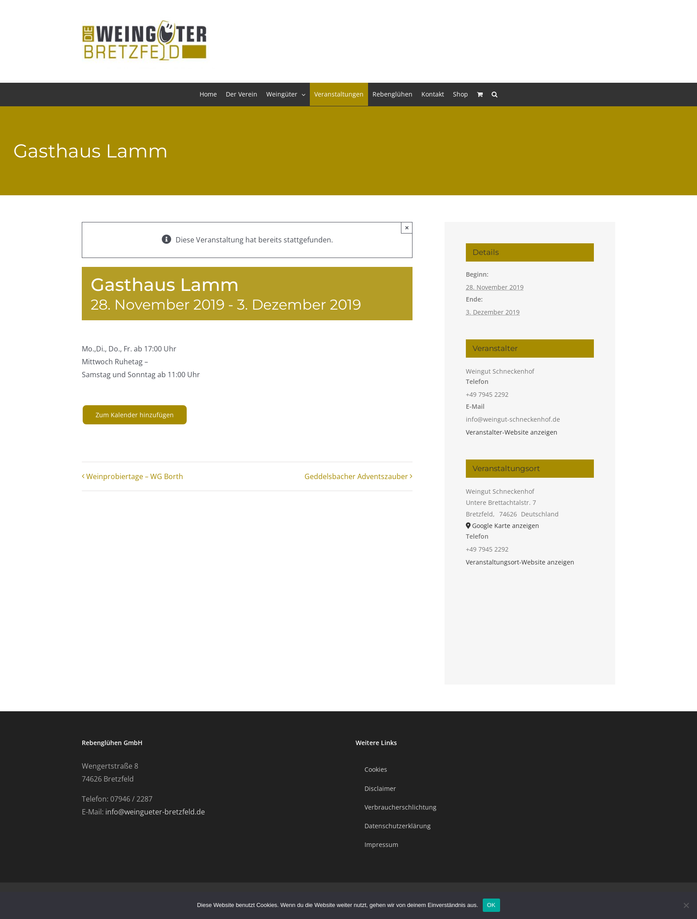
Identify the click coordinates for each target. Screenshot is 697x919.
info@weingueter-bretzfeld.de (155, 812)
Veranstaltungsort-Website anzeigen (520, 562)
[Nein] (685, 905)
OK (491, 905)
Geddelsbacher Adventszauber (356, 476)
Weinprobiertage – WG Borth (134, 476)
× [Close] (407, 227)
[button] (494, 94)
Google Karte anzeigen (505, 525)
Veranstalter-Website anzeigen (511, 432)
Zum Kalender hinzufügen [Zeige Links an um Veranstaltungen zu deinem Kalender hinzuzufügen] (135, 415)
